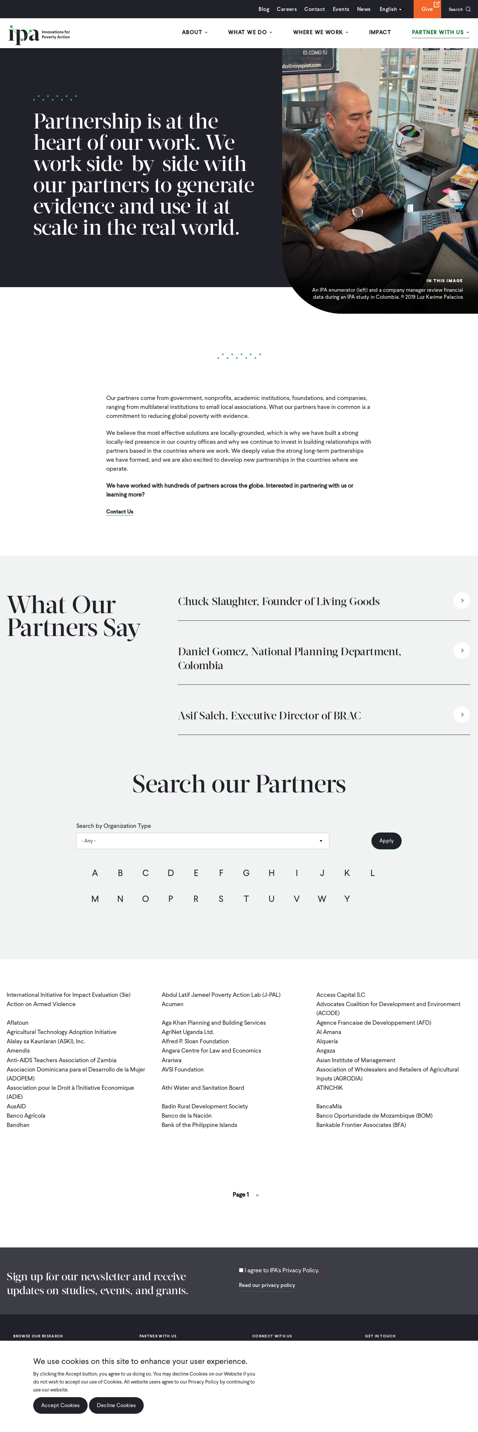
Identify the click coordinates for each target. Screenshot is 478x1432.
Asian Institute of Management (355, 1057)
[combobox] (202, 841)
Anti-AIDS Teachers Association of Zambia (62, 1057)
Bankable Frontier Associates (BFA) (361, 1120)
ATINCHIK (329, 1084)
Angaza (325, 1048)
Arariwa (172, 1057)
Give (424, 9)
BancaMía (329, 1102)
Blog (260, 9)
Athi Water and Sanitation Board (203, 1084)
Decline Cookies (116, 1405)
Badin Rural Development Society (205, 1102)
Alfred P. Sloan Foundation (195, 1039)
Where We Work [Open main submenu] (323, 32)
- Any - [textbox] (89, 840)
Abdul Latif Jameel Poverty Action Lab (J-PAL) (221, 995)
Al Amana (328, 1030)
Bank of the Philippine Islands (199, 1120)
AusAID (16, 1102)
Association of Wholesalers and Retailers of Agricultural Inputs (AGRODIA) (387, 1070)
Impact (381, 32)
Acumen (173, 1003)
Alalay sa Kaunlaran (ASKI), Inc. (46, 1039)
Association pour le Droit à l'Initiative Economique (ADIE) (70, 1088)
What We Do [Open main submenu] (253, 32)
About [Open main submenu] (199, 32)
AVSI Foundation (183, 1066)
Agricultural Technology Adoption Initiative (62, 1030)
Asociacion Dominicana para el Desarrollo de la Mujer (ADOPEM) (76, 1070)
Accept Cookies (60, 1405)
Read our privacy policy (267, 1280)
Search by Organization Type (113, 826)
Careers (283, 9)
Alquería (327, 1039)
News (360, 9)
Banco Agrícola (26, 1111)
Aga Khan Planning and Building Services (214, 1021)
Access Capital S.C (340, 995)
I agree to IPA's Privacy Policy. (282, 1265)
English (384, 9)
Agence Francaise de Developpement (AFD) (373, 1021)
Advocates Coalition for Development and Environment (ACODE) (388, 1008)
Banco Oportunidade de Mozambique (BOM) (374, 1111)
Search (454, 9)
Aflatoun (18, 1021)
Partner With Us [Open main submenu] (441, 32)
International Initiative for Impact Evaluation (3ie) (68, 995)
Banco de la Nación (187, 1111)
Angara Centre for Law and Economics (211, 1048)
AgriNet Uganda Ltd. (188, 1030)
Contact (311, 9)
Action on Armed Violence (41, 1003)
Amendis (18, 1048)
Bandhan (18, 1120)
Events (337, 9)
